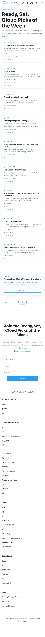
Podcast (5, 467)
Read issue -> (8, 59)
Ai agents (5, 520)
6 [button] (31, 302)
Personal (5, 458)
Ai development (8, 525)
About (4, 578)
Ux (3, 493)
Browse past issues (22, 351)
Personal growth (8, 462)
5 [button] (26, 302)
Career (4, 445)
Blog (3, 565)
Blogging (5, 440)
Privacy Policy (7, 601)
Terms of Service (8, 606)
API (3, 431)
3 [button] (18, 302)
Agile (4, 511)
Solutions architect (9, 480)
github (4, 408)
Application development (12, 436)
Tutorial (5, 488)
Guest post (6, 449)
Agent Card (6, 583)
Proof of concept (8, 471)
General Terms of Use (10, 597)
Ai (2, 427)
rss (3, 413)
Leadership (6, 453)
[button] (5, 302)
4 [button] (22, 302)
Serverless (6, 475)
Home (4, 561)
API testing (6, 533)
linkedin (5, 404)
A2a (3, 507)
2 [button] (14, 302)
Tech (4, 484)
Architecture (7, 542)
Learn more (22, 290)
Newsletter (6, 570)
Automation (6, 547)
